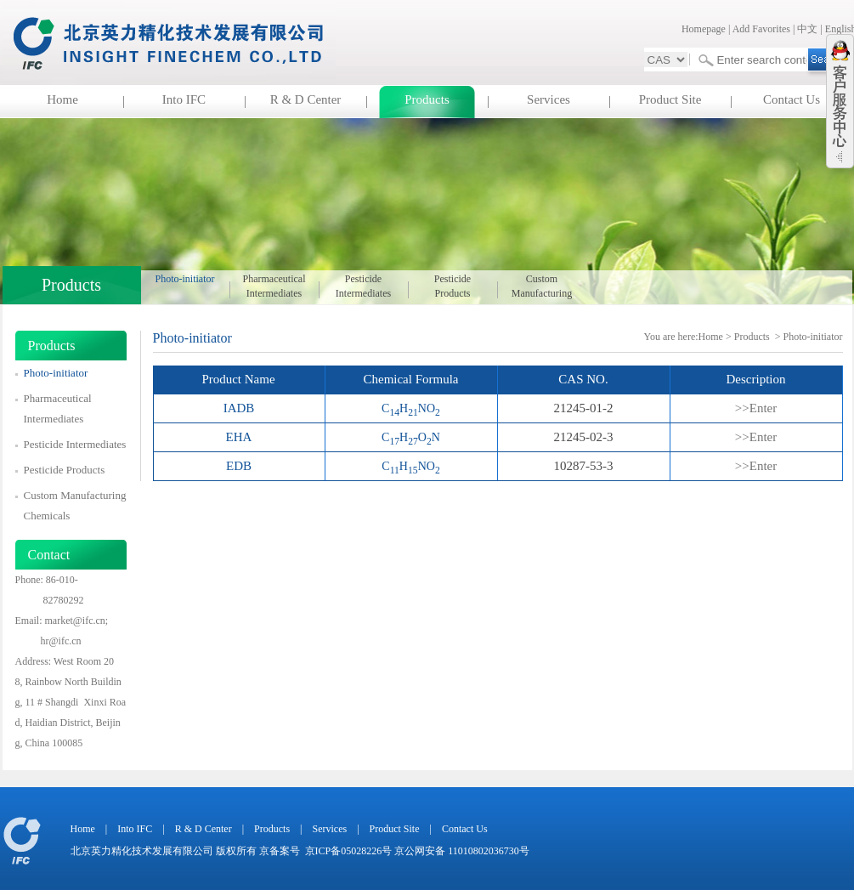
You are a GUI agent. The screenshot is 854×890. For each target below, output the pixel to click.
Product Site (670, 99)
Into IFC (184, 99)
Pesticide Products (452, 286)
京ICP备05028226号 (349, 851)
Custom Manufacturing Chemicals (542, 287)
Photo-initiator (185, 279)
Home (62, 99)
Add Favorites (761, 29)
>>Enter (756, 408)
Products (427, 99)
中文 (807, 29)
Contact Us (791, 99)
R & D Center (306, 99)
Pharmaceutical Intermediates (274, 286)
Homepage (704, 29)
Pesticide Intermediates (363, 286)
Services (548, 99)
